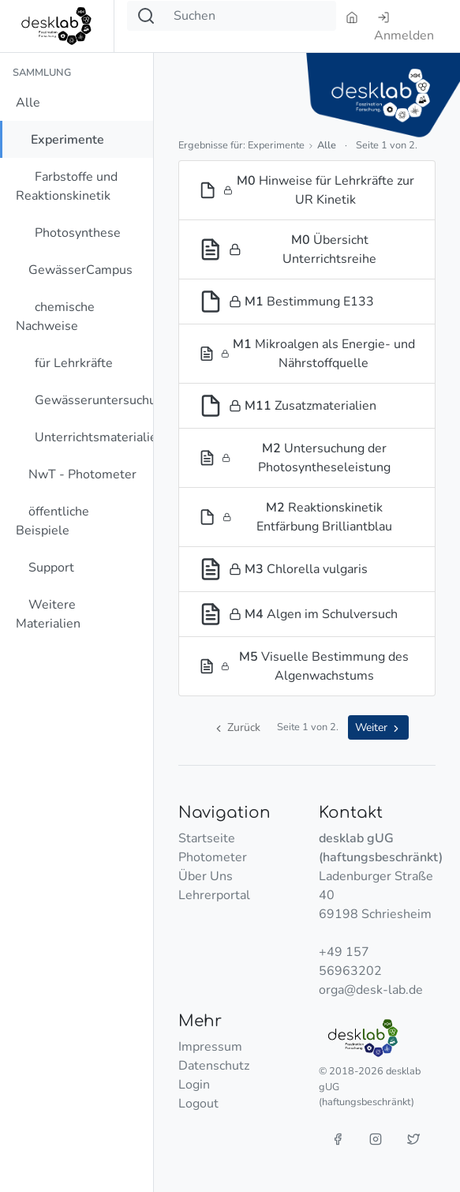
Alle (28, 102)
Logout (198, 1103)
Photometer (212, 857)
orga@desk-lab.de (371, 990)
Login (194, 1084)
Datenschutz (213, 1065)
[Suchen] (250, 16)
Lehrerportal (214, 895)
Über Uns (205, 876)
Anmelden (404, 27)
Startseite (206, 838)
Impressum (210, 1046)
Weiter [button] (378, 727)
